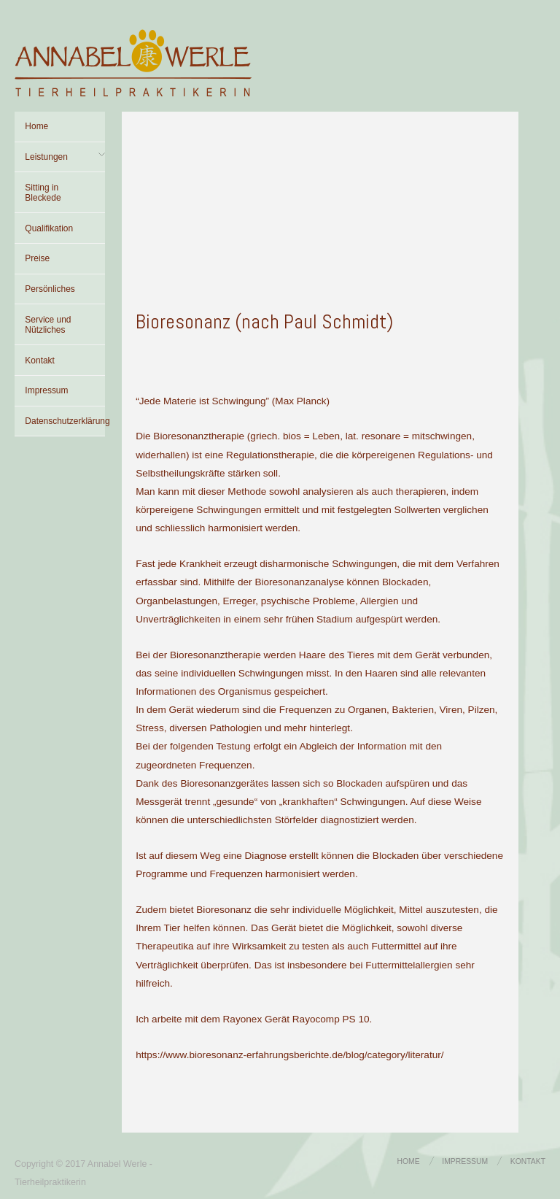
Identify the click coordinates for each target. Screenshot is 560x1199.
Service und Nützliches (48, 325)
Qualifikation (49, 228)
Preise (37, 258)
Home (36, 126)
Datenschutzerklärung (65, 421)
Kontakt (40, 360)
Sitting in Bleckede (43, 192)
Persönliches (49, 289)
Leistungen (46, 157)
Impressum (46, 390)
